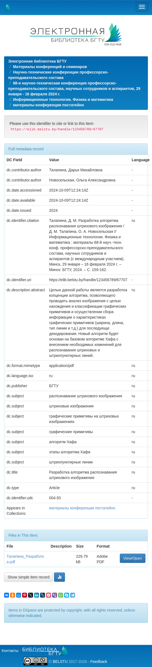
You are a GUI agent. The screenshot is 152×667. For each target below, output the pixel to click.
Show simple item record (28, 577)
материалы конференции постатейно (48, 105)
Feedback (98, 661)
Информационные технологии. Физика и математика (63, 99)
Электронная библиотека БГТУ (37, 61)
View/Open (132, 558)
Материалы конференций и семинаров (50, 66)
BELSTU (60, 661)
